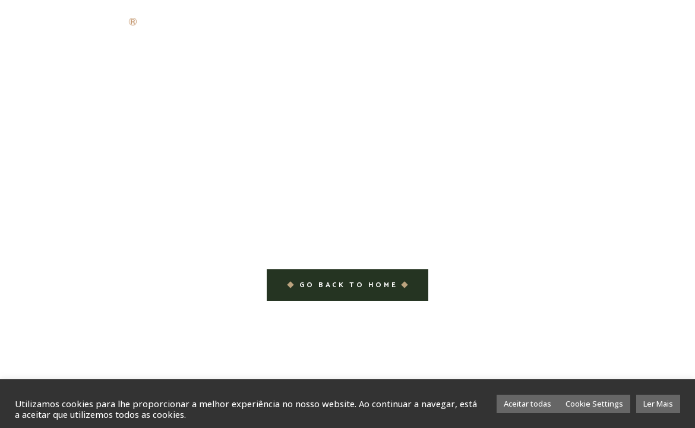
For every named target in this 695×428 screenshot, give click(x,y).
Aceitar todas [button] (527, 403)
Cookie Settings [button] (594, 403)
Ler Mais (658, 403)
